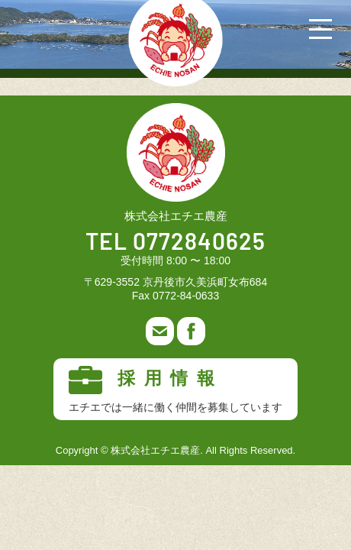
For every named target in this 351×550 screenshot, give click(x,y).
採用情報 (175, 389)
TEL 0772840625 (175, 242)
